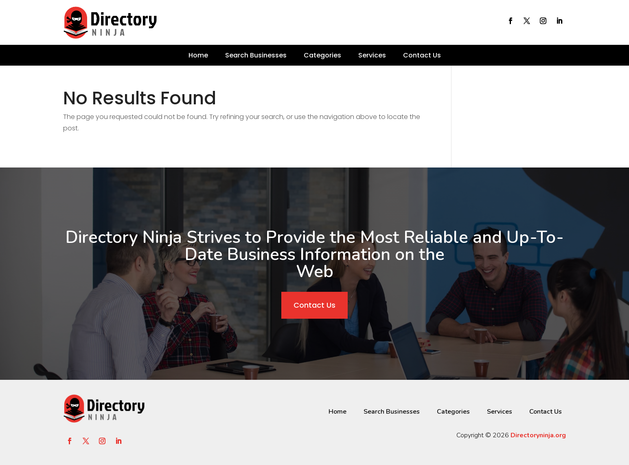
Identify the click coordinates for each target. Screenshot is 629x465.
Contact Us (422, 55)
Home (198, 55)
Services (372, 55)
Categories (322, 55)
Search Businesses (256, 55)
